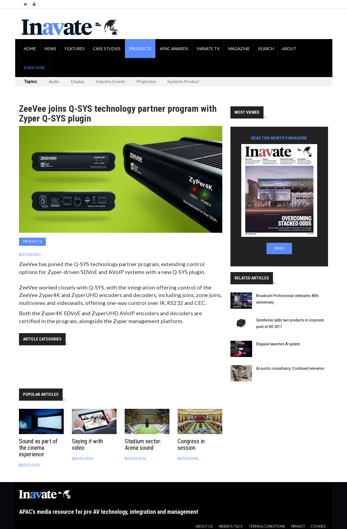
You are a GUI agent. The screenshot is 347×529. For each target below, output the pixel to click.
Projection (146, 81)
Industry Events (110, 81)
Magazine (239, 48)
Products (140, 48)
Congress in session (191, 444)
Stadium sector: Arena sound (143, 444)
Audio (54, 81)
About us (204, 526)
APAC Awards (174, 48)
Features (75, 48)
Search (266, 48)
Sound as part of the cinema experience (38, 448)
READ (279, 248)
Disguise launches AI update (278, 344)
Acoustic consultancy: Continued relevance (290, 368)
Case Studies (107, 48)
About (289, 48)
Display (78, 81)
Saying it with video (87, 444)
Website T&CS (230, 526)
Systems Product (183, 81)
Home (30, 48)
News (50, 48)
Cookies (317, 526)
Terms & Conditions (267, 526)
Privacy (298, 526)
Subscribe (34, 67)
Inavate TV (208, 48)
